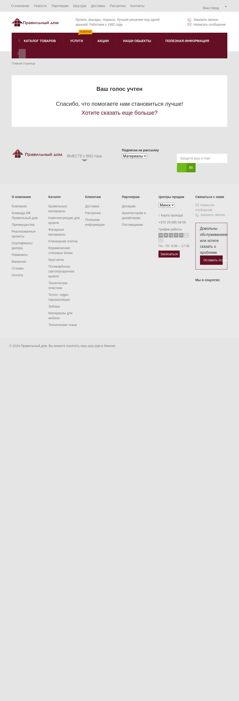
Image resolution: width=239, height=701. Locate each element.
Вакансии (19, 261)
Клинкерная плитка (62, 241)
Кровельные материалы (57, 208)
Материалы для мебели (60, 315)
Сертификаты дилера (22, 245)
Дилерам (128, 206)
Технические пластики (57, 285)
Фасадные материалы (56, 232)
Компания (19, 206)
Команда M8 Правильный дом (25, 215)
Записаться (169, 254)
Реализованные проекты (24, 234)
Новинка (85, 32)
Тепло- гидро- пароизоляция (59, 297)
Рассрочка (93, 213)
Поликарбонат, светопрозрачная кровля (61, 271)
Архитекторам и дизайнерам (134, 215)
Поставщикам (132, 225)
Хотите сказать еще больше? (119, 113)
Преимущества (23, 225)
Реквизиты (20, 255)
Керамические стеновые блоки (60, 250)
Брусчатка (56, 260)
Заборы (54, 306)
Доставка (92, 206)
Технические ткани (62, 325)
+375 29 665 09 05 (172, 222)
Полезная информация (95, 222)
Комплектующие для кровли (64, 220)
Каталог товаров (37, 41)
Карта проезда (170, 215)
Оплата (17, 275)
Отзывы (18, 268)
